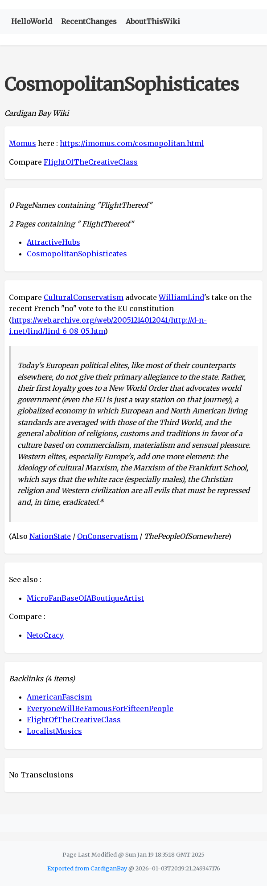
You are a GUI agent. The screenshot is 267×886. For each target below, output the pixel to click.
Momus (22, 143)
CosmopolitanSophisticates (77, 253)
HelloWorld (31, 21)
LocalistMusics (54, 731)
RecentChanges (89, 21)
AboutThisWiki (153, 21)
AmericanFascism (59, 696)
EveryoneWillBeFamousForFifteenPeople (100, 708)
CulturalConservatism (83, 297)
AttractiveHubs (53, 242)
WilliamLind (181, 297)
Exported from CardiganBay (87, 868)
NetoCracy (45, 635)
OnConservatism (107, 536)
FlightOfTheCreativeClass (91, 162)
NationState (50, 536)
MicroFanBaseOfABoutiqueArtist (85, 598)
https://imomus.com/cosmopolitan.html (132, 143)
